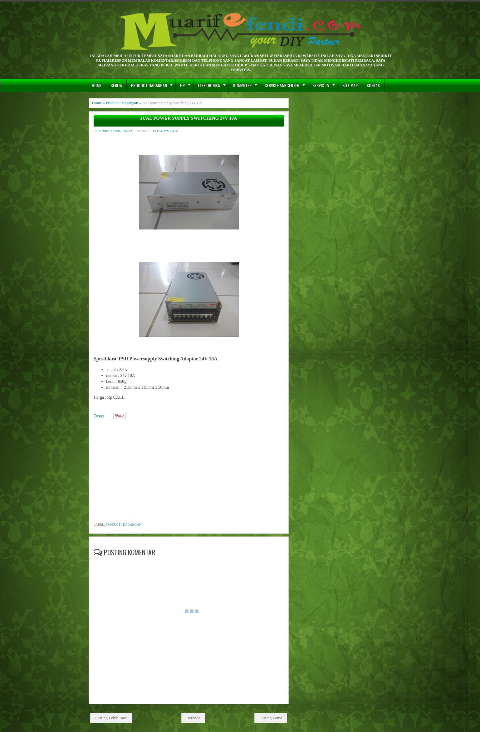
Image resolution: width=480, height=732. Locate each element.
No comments (165, 130)
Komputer (242, 85)
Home (96, 85)
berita (116, 85)
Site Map (350, 85)
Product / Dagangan (122, 102)
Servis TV (320, 85)
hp (182, 85)
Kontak (373, 85)
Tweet (99, 416)
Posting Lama (270, 717)
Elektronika (209, 85)
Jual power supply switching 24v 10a (188, 118)
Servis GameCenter (282, 85)
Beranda (193, 717)
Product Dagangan (149, 85)
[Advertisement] (189, 464)
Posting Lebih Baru (111, 717)
